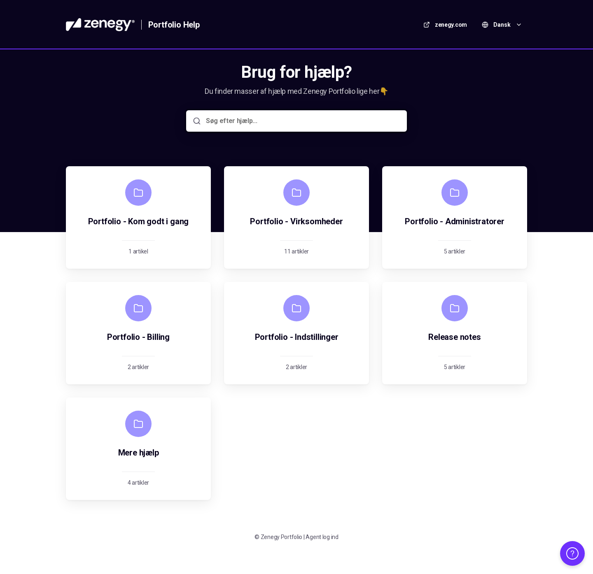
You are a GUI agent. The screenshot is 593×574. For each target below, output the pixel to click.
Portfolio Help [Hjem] (174, 25)
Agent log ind (322, 537)
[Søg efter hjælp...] (302, 121)
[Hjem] (100, 25)
